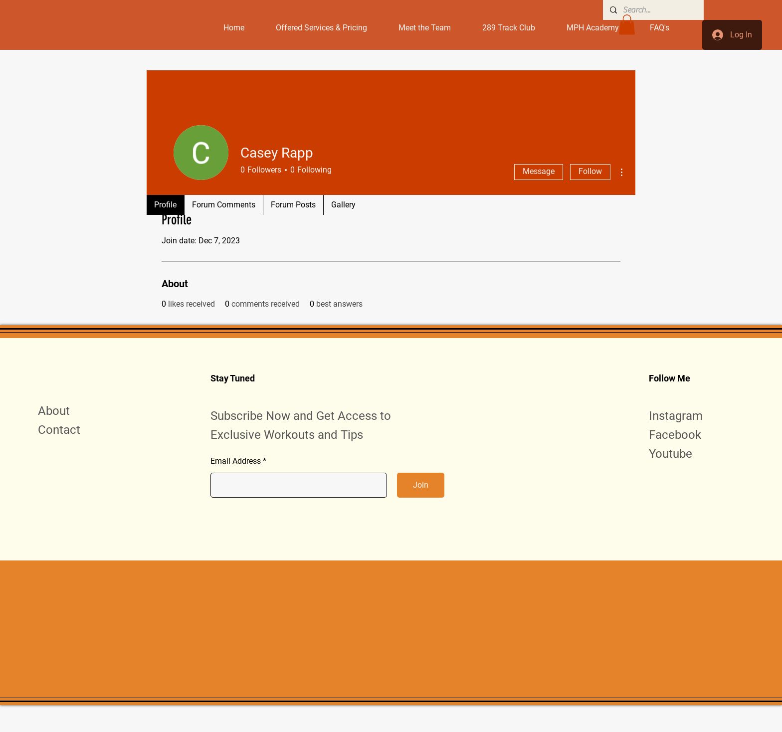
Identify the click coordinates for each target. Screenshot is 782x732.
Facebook (675, 435)
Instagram (676, 416)
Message (539, 171)
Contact (59, 430)
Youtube (670, 454)
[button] (626, 24)
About (54, 411)
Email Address (235, 461)
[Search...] (653, 10)
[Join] (420, 485)
